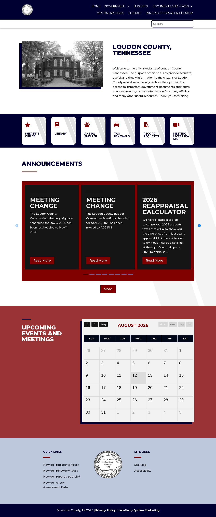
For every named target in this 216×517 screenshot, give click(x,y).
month (161, 324)
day (181, 324)
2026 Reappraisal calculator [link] (165, 206)
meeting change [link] (45, 203)
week (172, 324)
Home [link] (95, 6)
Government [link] (117, 6)
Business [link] (141, 6)
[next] (95, 324)
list (189, 324)
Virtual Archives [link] (110, 13)
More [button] (108, 289)
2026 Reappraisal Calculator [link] (169, 13)
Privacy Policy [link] (105, 510)
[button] (199, 225)
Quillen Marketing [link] (146, 510)
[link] (27, 14)
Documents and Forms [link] (172, 6)
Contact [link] (135, 13)
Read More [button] (42, 260)
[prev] (87, 324)
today (104, 324)
